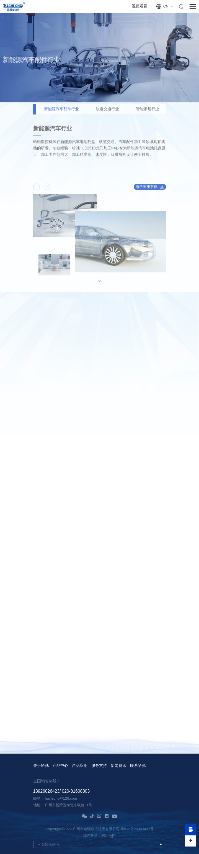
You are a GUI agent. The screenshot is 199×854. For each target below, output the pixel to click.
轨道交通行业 (107, 112)
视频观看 (139, 6)
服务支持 (99, 766)
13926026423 (46, 791)
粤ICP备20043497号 (137, 829)
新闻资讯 (118, 766)
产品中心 (60, 766)
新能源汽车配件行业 (61, 112)
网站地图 (108, 836)
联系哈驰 (138, 766)
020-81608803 (76, 791)
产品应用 (79, 766)
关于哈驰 (41, 766)
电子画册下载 (146, 190)
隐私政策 (90, 836)
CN (166, 6)
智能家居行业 (147, 112)
